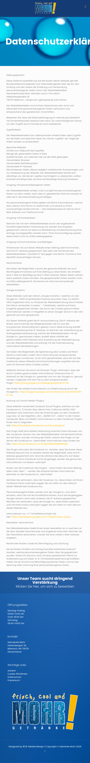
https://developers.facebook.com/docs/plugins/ (38, 425)
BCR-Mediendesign (33, 746)
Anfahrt (12, 670)
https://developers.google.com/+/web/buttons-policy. (41, 516)
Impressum (14, 680)
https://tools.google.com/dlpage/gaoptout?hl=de (41, 383)
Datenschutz (14, 677)
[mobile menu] (85, 7)
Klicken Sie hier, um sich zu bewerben (45, 586)
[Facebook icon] (45, 751)
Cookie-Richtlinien (17, 673)
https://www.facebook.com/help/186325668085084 (39, 443)
